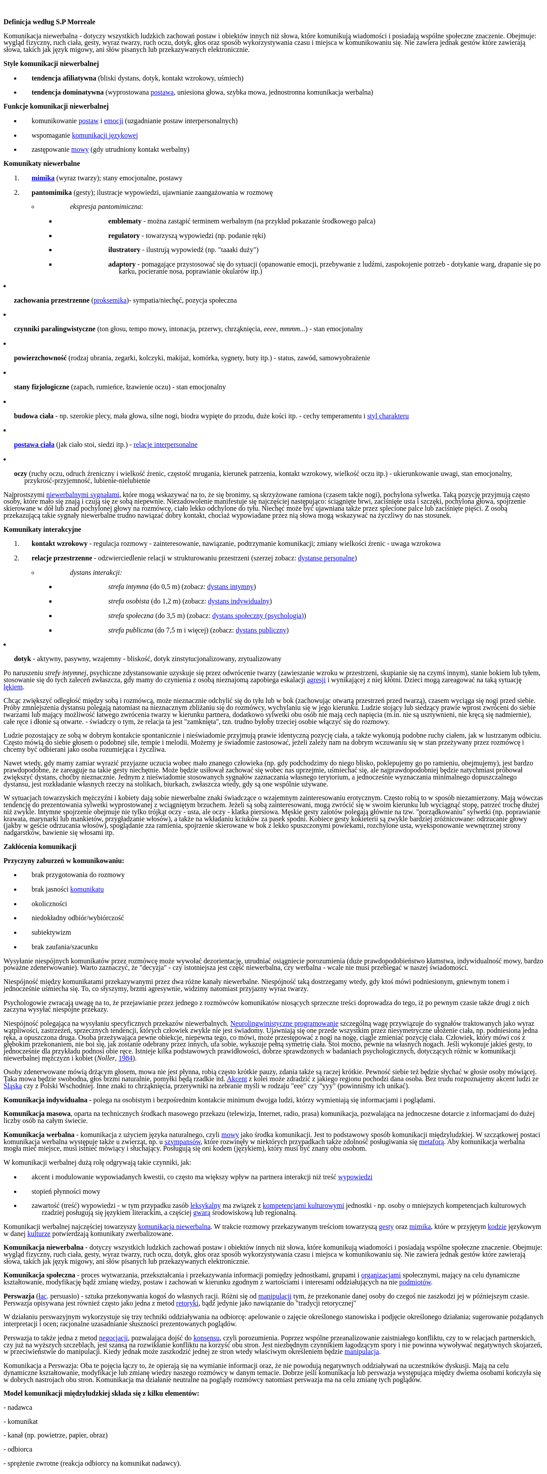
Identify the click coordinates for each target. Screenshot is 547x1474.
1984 (125, 1058)
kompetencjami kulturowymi (303, 1205)
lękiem (13, 687)
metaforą (431, 1141)
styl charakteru (388, 416)
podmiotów (415, 1282)
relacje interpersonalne (166, 444)
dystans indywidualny (239, 601)
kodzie (497, 1226)
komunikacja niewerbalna (174, 1226)
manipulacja (362, 1351)
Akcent (237, 1079)
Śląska (13, 1086)
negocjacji (113, 1338)
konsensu (206, 1338)
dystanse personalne (326, 558)
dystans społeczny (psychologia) (258, 615)
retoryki (187, 1303)
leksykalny (205, 1205)
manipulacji (275, 1296)
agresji (316, 680)
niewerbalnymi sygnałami (82, 494)
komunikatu (87, 889)
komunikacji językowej (105, 135)
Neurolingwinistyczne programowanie (284, 1023)
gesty (386, 1226)
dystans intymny (230, 586)
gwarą (201, 1212)
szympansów (183, 1141)
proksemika (110, 300)
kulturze (38, 1233)
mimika (420, 1226)
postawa (162, 92)
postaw (89, 120)
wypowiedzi (355, 1177)
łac (43, 1296)
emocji (114, 120)
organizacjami (381, 1275)
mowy (80, 149)
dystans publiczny (261, 630)
